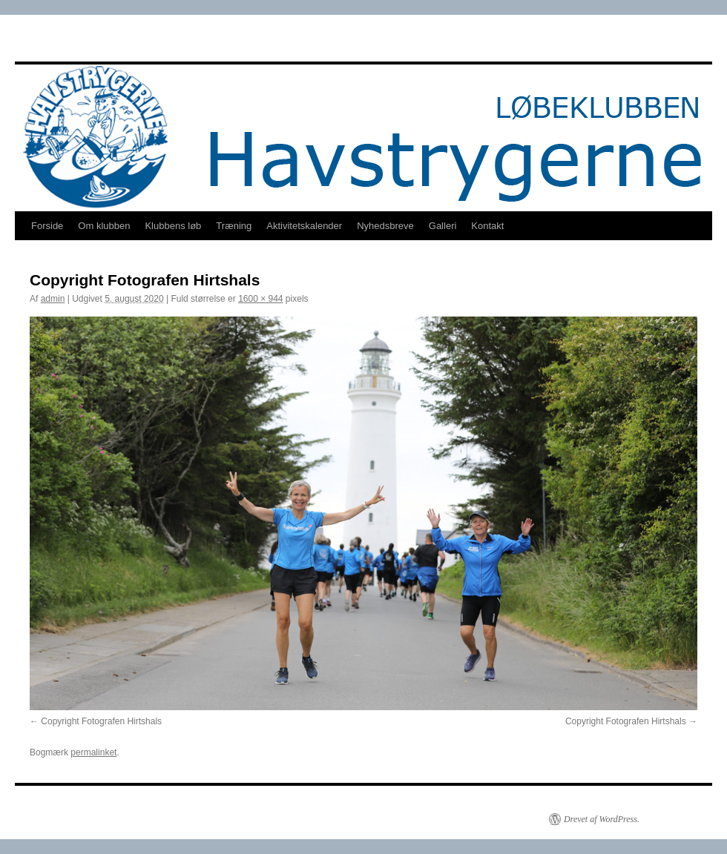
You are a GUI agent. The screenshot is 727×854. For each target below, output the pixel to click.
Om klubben (104, 225)
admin (53, 299)
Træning (233, 225)
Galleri (443, 225)
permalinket (93, 752)
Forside (47, 225)
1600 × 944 (260, 299)
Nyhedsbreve (385, 225)
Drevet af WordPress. (601, 819)
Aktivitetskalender (304, 225)
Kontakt (487, 225)
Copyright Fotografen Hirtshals (101, 721)
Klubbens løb (173, 225)
